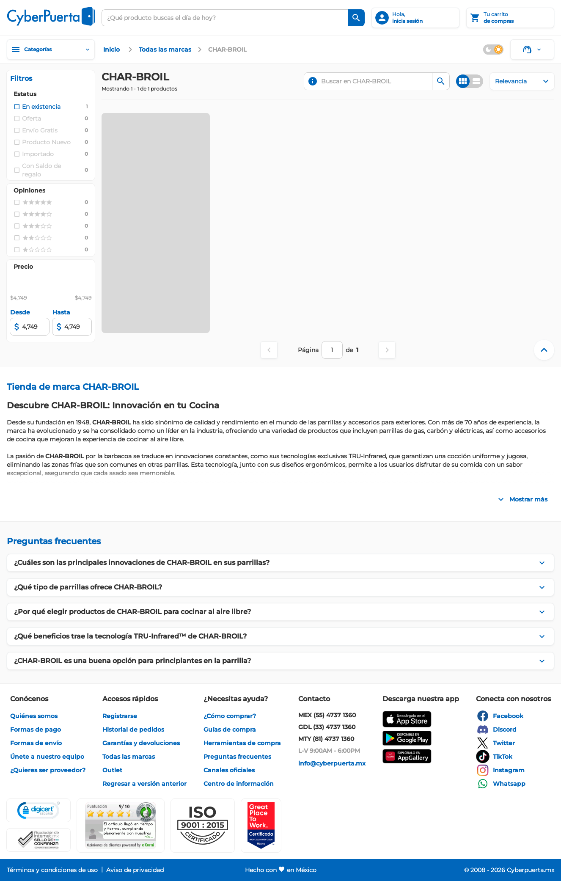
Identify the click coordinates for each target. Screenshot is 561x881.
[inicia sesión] (415, 18)
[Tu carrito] (510, 18)
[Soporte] (532, 49)
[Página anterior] (269, 349)
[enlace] (112, 49)
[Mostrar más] (521, 499)
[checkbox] (37, 106)
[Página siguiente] (387, 349)
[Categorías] (51, 49)
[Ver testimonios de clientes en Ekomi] (120, 825)
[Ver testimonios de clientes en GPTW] (261, 825)
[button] (202, 825)
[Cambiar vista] (469, 81)
